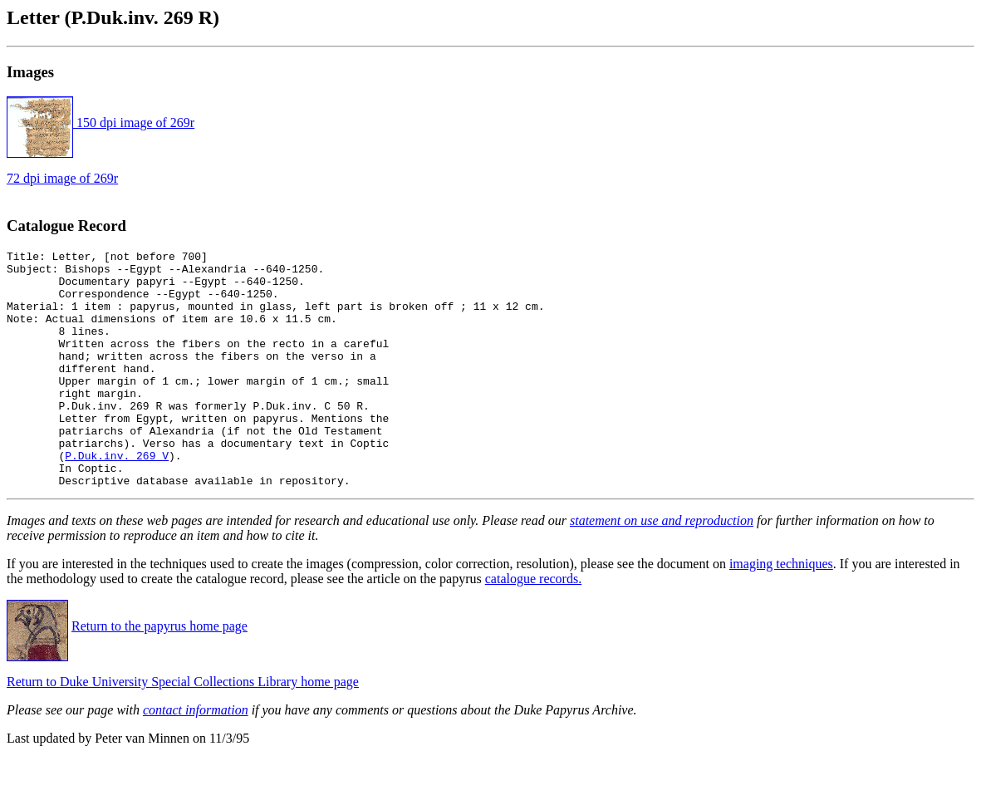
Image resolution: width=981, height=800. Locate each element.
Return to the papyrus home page (159, 673)
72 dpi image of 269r (62, 178)
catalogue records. (533, 626)
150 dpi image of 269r (100, 122)
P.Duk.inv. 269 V (117, 497)
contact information (195, 757)
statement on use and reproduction (661, 568)
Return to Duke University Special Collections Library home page (183, 729)
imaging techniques (781, 611)
